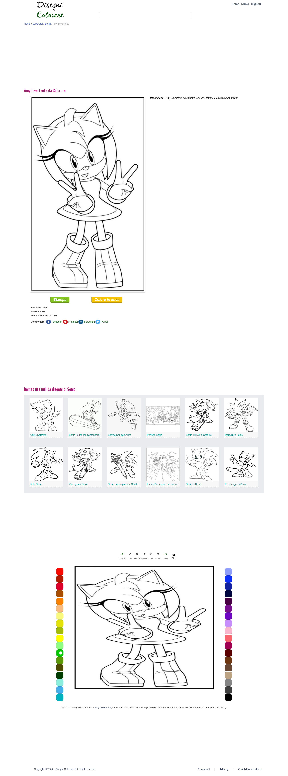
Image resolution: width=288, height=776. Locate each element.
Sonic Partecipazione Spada (123, 485)
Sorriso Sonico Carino (119, 436)
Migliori (256, 4)
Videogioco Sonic (78, 485)
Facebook (57, 323)
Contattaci (204, 770)
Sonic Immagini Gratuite (199, 436)
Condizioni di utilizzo (250, 770)
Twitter (104, 323)
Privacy (224, 770)
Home (235, 4)
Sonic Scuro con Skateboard (84, 436)
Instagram (89, 323)
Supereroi (37, 23)
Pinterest (73, 323)
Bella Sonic (36, 485)
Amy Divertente (38, 436)
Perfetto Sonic (154, 436)
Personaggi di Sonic (235, 485)
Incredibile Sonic (234, 436)
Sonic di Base (193, 485)
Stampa (59, 301)
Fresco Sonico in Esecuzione (162, 485)
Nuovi (245, 4)
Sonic (48, 23)
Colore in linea (106, 301)
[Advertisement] (144, 58)
